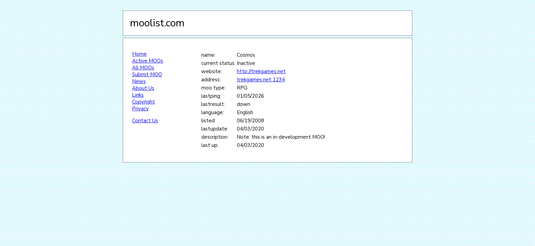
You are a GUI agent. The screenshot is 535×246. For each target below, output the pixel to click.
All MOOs (143, 67)
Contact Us (145, 120)
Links (138, 95)
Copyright (143, 101)
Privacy (140, 108)
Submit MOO (147, 74)
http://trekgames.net (261, 71)
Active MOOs (147, 60)
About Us (143, 88)
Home (139, 54)
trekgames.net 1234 (261, 79)
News (139, 81)
